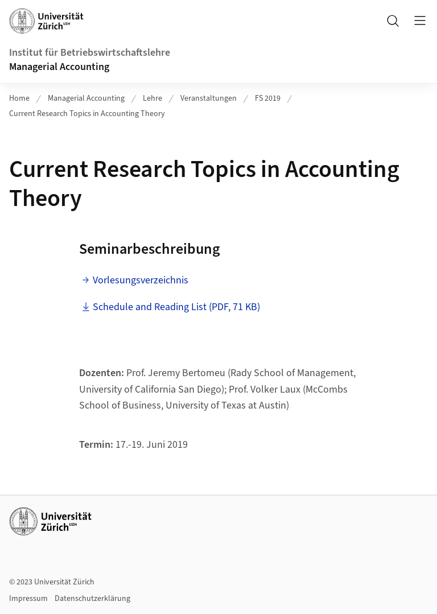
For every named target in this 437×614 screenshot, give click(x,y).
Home (19, 98)
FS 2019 (268, 98)
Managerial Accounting (59, 67)
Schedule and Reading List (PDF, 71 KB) (176, 307)
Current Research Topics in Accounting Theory (87, 113)
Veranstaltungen (208, 98)
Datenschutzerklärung (92, 598)
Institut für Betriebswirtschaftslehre (89, 53)
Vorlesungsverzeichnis (140, 280)
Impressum (28, 598)
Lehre (152, 98)
